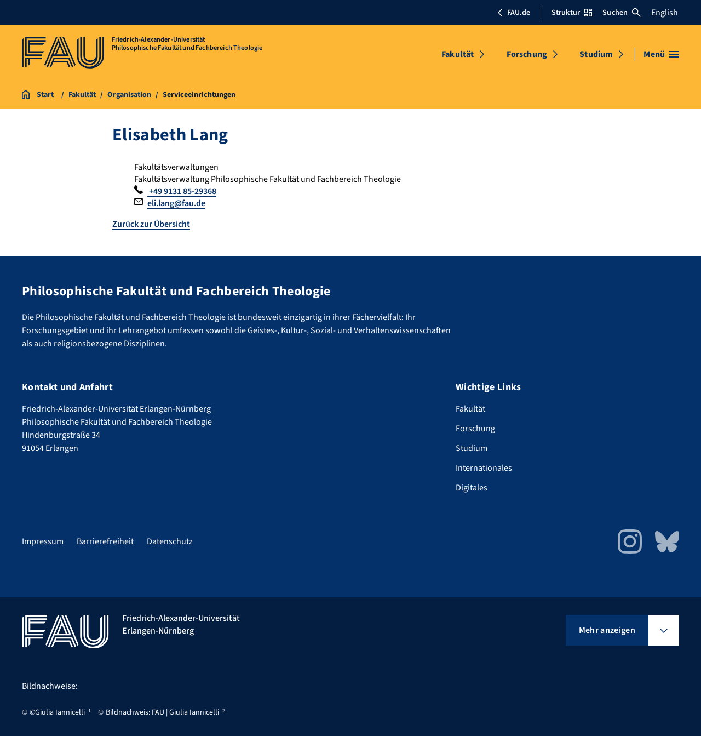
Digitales (471, 488)
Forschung (527, 54)
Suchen (621, 12)
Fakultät (457, 54)
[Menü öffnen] (661, 54)
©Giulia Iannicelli (57, 712)
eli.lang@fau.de (176, 203)
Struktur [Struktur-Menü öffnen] (571, 12)
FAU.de (514, 12)
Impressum (43, 541)
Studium (596, 54)
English (664, 13)
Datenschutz (170, 541)
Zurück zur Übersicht (151, 224)
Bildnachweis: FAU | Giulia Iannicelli (162, 712)
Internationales (484, 468)
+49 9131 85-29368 (181, 191)
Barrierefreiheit (105, 541)
